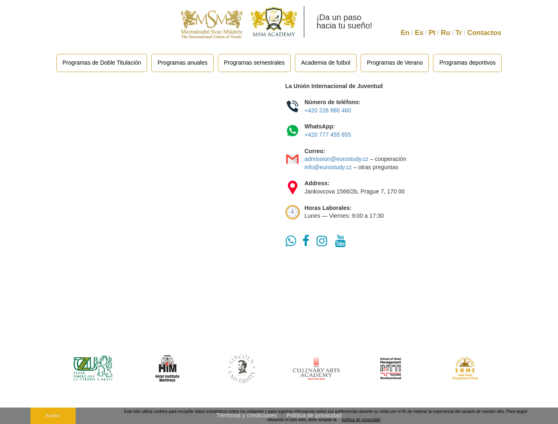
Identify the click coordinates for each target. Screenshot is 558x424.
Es (419, 33)
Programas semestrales (254, 62)
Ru (445, 33)
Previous (50, 368)
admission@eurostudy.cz (337, 159)
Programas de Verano (395, 62)
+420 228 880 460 (328, 110)
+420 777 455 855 (329, 134)
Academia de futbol (325, 62)
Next (508, 368)
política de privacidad (361, 419)
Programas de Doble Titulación (102, 62)
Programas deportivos (467, 62)
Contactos (484, 33)
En (405, 33)
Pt (431, 33)
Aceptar (53, 415)
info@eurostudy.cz (328, 167)
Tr (458, 33)
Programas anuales (182, 62)
